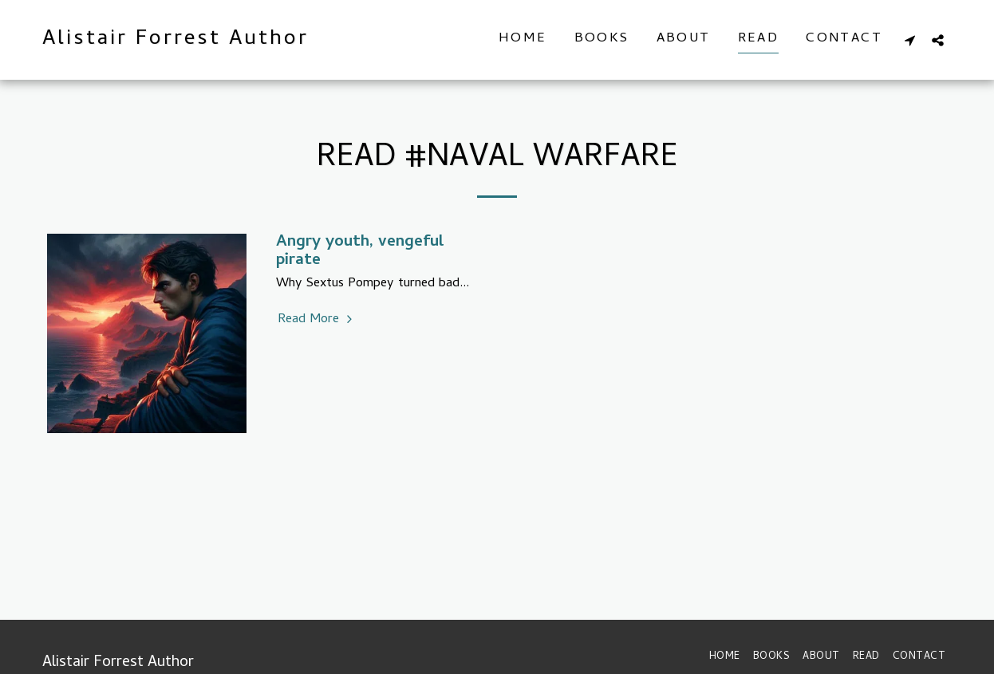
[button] (910, 40)
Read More (317, 320)
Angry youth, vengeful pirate (360, 251)
